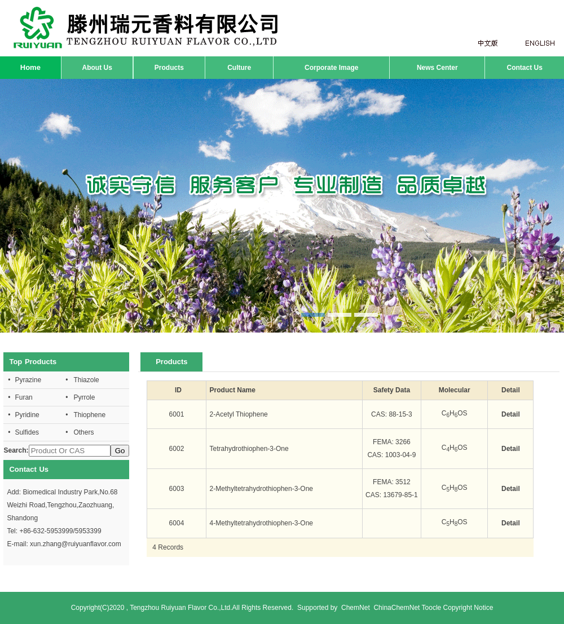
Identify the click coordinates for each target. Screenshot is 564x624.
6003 (176, 489)
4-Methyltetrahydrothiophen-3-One (261, 523)
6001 (176, 414)
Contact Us (524, 68)
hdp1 (282, 206)
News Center (437, 68)
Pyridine (27, 415)
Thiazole (86, 380)
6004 (176, 523)
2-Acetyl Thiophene (239, 414)
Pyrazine (28, 380)
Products (169, 68)
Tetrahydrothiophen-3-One (249, 449)
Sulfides (27, 432)
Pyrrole (84, 397)
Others (83, 432)
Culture (239, 68)
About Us (97, 68)
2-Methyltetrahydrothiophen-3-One (261, 489)
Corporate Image (331, 68)
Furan (23, 397)
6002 (176, 449)
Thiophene (89, 415)
